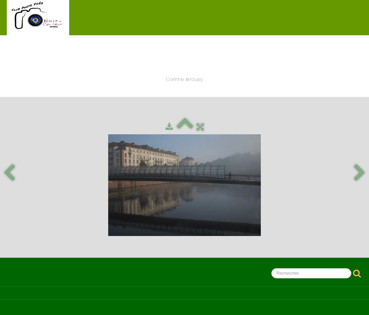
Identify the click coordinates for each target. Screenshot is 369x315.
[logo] (38, 17)
